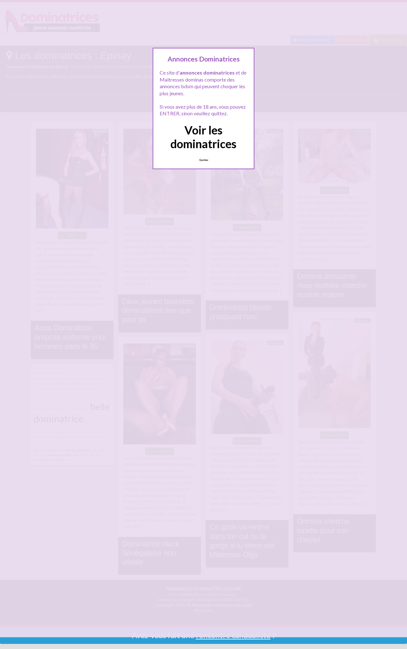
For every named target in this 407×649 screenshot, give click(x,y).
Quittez (203, 160)
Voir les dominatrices (203, 137)
